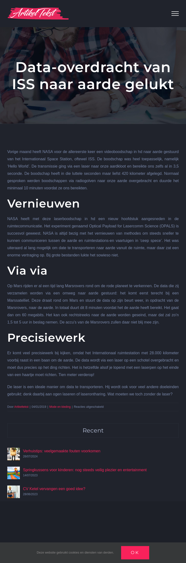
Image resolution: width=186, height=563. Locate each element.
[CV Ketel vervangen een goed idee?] (13, 489)
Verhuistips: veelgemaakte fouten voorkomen (61, 451)
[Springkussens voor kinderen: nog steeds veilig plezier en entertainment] (13, 470)
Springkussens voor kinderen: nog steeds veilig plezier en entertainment (85, 470)
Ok (135, 552)
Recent (93, 430)
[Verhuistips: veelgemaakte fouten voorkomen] (13, 451)
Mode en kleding (60, 407)
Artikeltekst (21, 407)
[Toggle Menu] (175, 13)
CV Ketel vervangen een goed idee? (54, 489)
